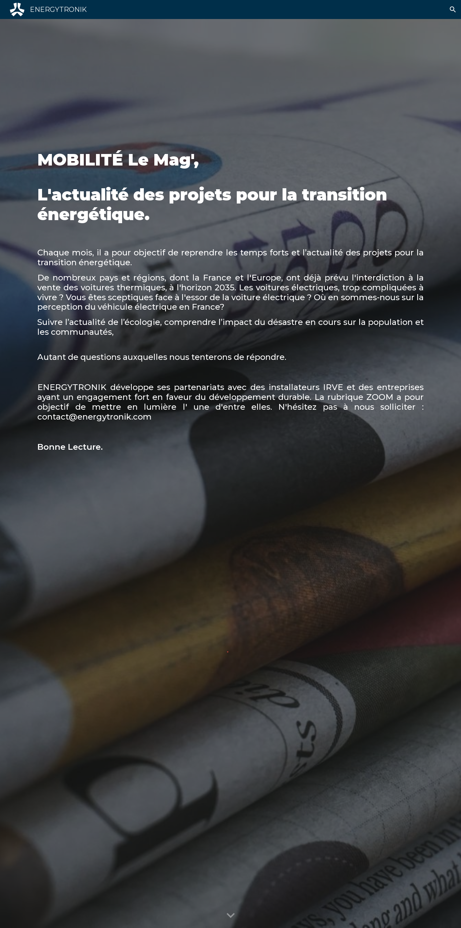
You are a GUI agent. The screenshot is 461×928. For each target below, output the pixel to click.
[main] (230, 299)
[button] (453, 9)
